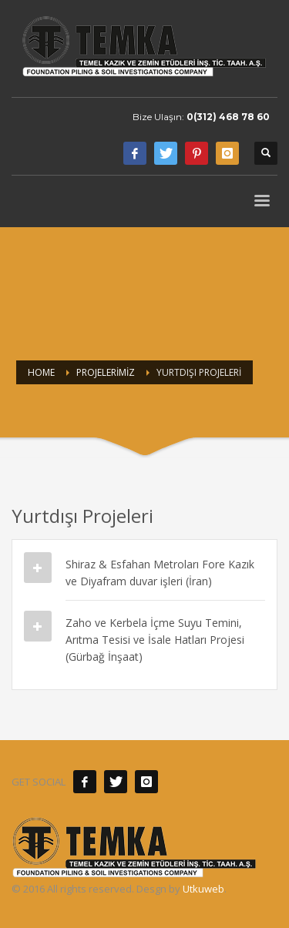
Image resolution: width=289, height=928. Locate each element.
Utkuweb (203, 889)
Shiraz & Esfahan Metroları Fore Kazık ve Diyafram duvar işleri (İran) (160, 572)
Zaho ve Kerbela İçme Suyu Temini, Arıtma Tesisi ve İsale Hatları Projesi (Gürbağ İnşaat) (155, 639)
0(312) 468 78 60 (228, 116)
